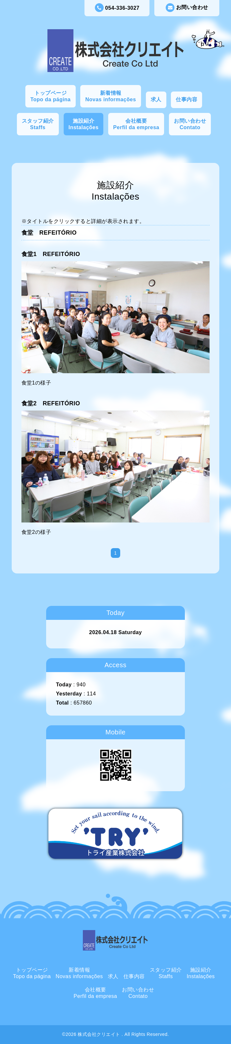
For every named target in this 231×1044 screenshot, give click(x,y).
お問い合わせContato (190, 124)
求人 (156, 99)
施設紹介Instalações (84, 124)
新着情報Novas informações (110, 96)
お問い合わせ (187, 7)
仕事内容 (186, 99)
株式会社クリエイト (100, 1034)
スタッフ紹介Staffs (38, 124)
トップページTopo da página (50, 96)
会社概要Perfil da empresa (136, 124)
